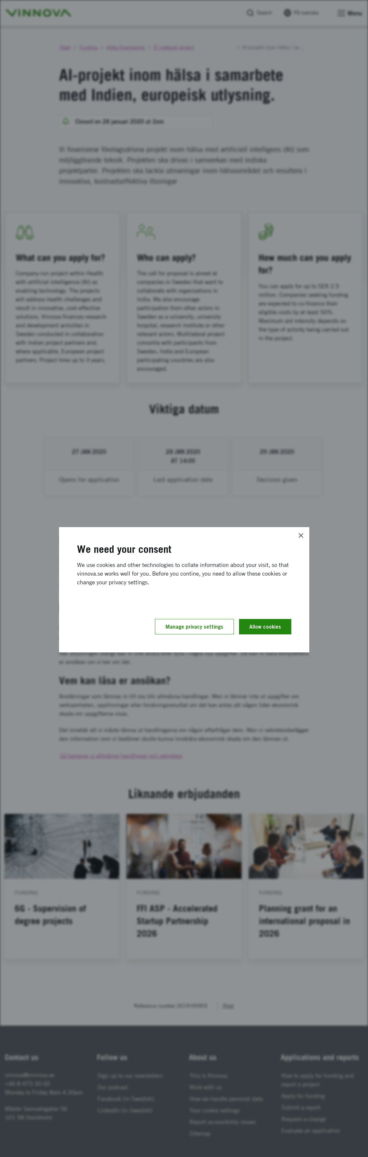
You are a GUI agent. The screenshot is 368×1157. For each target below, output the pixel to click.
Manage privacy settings (194, 626)
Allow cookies (265, 626)
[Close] (301, 535)
